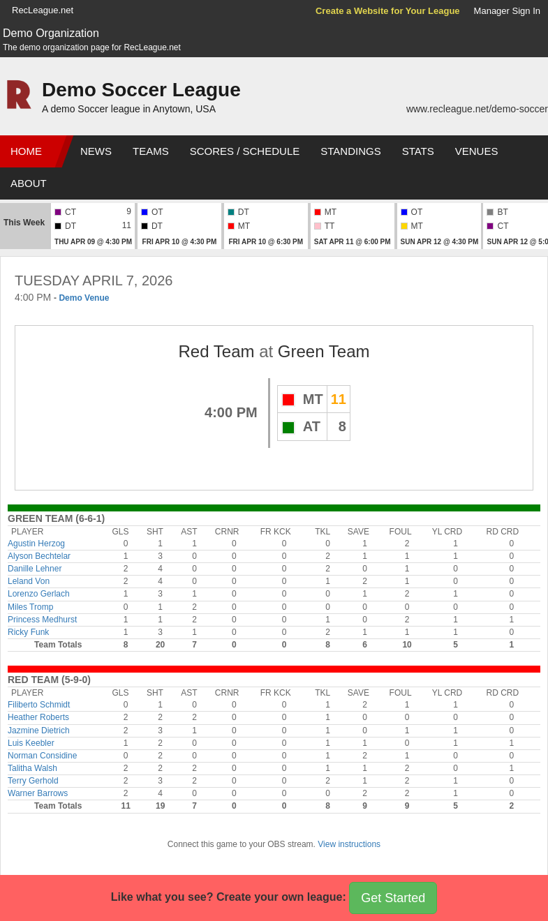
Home (26, 151)
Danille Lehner (34, 569)
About (28, 183)
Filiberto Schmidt (39, 705)
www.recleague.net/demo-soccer (477, 108)
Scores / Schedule (245, 151)
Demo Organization (51, 33)
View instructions (349, 844)
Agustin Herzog (36, 543)
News (96, 151)
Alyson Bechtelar (39, 556)
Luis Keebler (31, 743)
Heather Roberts (38, 717)
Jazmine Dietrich (39, 730)
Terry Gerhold (33, 781)
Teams (151, 151)
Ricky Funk (28, 632)
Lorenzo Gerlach (39, 594)
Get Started (393, 898)
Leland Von (29, 581)
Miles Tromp (30, 607)
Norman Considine (42, 756)
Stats (418, 151)
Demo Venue (84, 298)
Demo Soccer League (141, 89)
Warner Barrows (38, 793)
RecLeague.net (42, 10)
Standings (350, 151)
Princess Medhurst (42, 619)
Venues (476, 151)
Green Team (324, 351)
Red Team (217, 351)
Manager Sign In (507, 11)
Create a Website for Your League (388, 11)
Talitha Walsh (32, 768)
